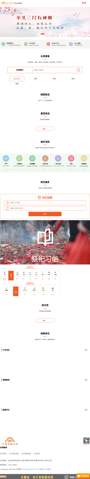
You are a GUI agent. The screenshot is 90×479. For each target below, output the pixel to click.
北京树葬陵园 (26, 454)
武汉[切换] (18, 3)
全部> (86, 350)
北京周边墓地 (14, 454)
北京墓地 (36, 454)
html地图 (47, 469)
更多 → (45, 129)
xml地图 (40, 469)
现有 (73, 79)
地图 (17, 84)
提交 (45, 214)
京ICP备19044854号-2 (28, 469)
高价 (54, 79)
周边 (35, 79)
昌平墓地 (3, 454)
